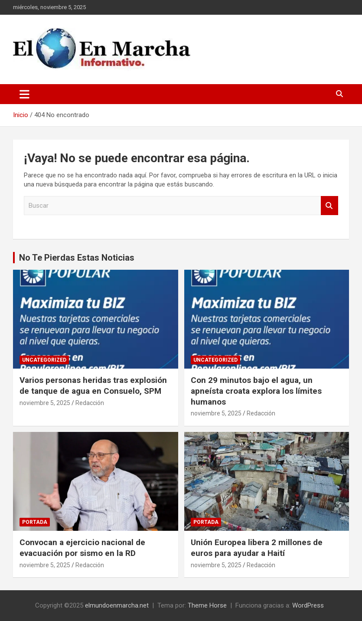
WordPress (308, 605)
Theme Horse (207, 605)
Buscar (329, 206)
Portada (34, 522)
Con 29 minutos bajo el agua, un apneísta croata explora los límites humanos (256, 390)
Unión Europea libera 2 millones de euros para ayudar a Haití (257, 547)
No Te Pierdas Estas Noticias (76, 257)
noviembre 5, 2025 (45, 402)
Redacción (89, 402)
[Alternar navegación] (24, 94)
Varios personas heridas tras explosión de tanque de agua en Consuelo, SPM (93, 385)
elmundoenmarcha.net (117, 605)
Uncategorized (44, 360)
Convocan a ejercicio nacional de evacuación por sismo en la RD (82, 547)
